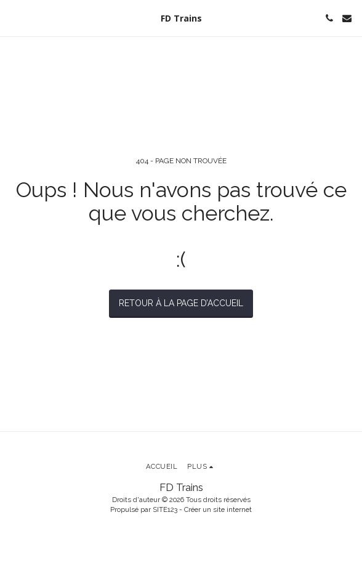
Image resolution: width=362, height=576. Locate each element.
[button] (13, 18)
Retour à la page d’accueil (181, 303)
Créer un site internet (218, 509)
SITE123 (165, 509)
